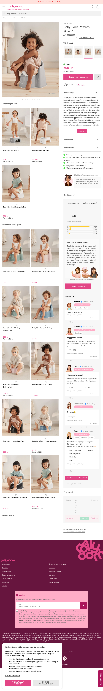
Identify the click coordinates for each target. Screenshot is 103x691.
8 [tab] (39, 99)
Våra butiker (53, 579)
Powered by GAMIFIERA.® (73, 484)
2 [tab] (25, 99)
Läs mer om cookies (12, 675)
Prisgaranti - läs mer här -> (76, 165)
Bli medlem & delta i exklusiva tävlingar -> (81, 163)
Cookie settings (7, 579)
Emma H (77, 431)
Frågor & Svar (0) (90, 203)
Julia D (76, 366)
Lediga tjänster (54, 582)
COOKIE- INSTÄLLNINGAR (46, 683)
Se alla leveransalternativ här (74, 532)
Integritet (52, 575)
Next (56, 59)
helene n (77, 302)
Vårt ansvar (5, 582)
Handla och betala (55, 571)
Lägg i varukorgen (78, 76)
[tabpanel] (30, 59)
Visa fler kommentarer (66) (77, 478)
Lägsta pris (84, 518)
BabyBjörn (67, 23)
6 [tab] (35, 99)
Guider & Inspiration (8, 575)
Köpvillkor (5, 568)
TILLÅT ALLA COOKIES (18, 683)
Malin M (77, 327)
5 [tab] (32, 99)
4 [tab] (30, 99)
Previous (4, 59)
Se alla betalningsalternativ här (74, 529)
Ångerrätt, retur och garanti (58, 564)
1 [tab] (23, 99)
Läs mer (82, 131)
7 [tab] (37, 99)
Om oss (4, 586)
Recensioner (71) (73, 203)
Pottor (25, 18)
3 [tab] (27, 99)
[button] (4, 7)
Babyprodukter (7, 18)
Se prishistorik (68, 71)
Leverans (52, 568)
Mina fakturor (6, 571)
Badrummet (18, 18)
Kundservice (6, 564)
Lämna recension (78, 286)
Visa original (71, 417)
